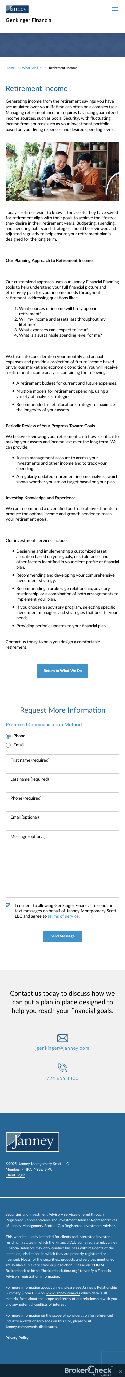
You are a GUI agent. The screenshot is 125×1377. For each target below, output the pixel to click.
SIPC (48, 1169)
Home (10, 68)
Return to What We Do (63, 671)
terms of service (63, 916)
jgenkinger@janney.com (62, 1048)
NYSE (38, 1169)
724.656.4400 (62, 1078)
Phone (19, 736)
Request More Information (62, 710)
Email (18, 745)
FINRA (26, 1169)
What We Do (32, 68)
